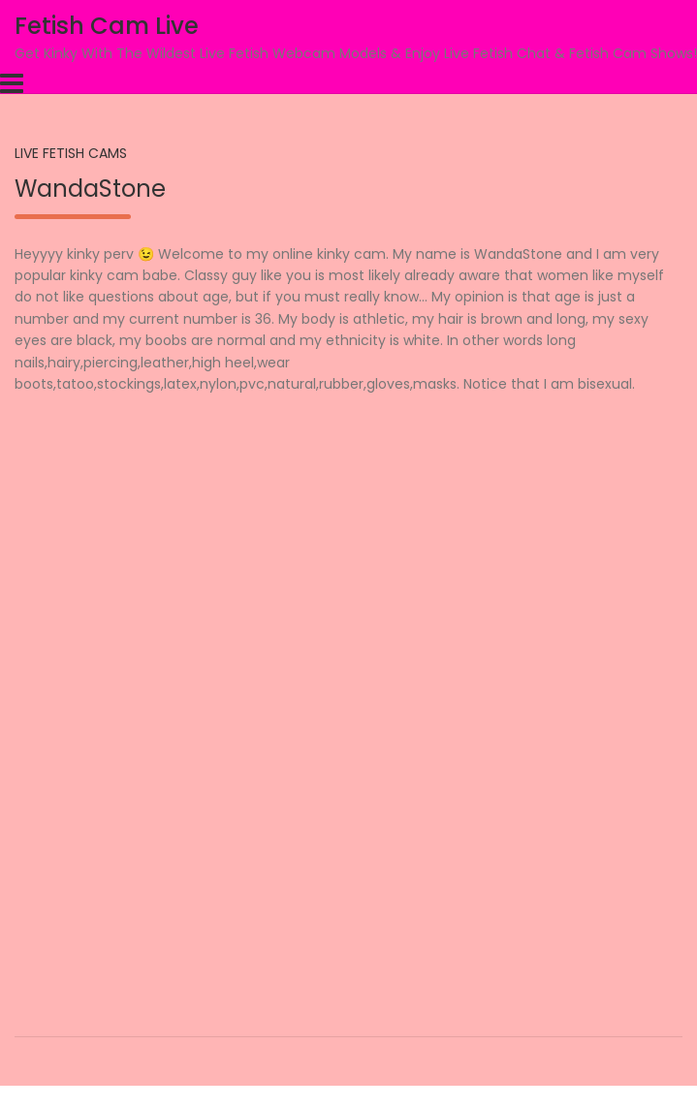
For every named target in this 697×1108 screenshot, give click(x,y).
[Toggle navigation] (11, 83)
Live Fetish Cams (71, 153)
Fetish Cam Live (107, 26)
